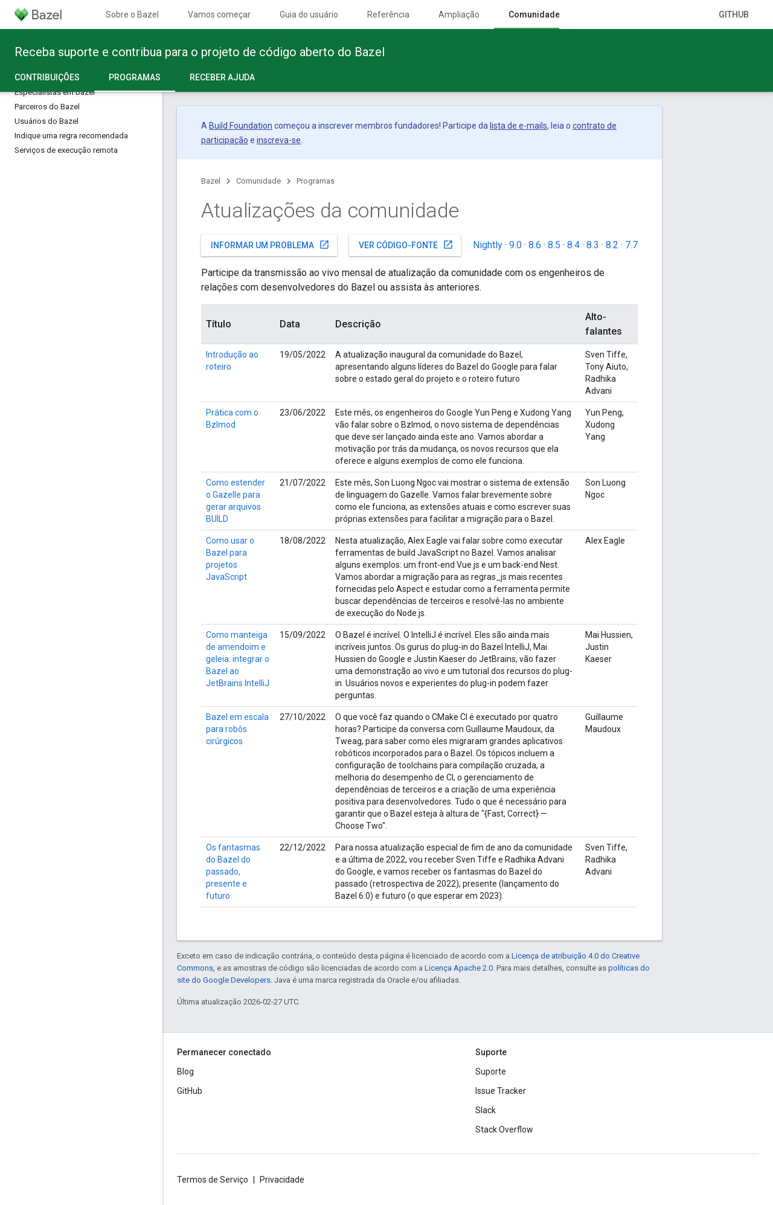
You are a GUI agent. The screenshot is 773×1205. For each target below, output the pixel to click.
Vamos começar (219, 14)
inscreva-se (279, 140)
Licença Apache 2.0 (459, 967)
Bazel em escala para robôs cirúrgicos (237, 729)
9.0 (515, 245)
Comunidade (258, 180)
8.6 (534, 245)
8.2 (612, 245)
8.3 (592, 245)
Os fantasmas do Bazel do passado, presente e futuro (233, 872)
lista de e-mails (518, 125)
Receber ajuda (222, 77)
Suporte (490, 1071)
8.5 (554, 245)
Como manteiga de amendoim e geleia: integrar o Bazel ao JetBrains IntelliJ (237, 659)
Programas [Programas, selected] (135, 77)
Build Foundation (240, 125)
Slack (485, 1110)
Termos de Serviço (212, 1179)
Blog (185, 1071)
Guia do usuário (309, 14)
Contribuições (47, 77)
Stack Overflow (504, 1129)
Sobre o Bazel (132, 14)
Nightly (487, 245)
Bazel (210, 180)
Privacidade (282, 1179)
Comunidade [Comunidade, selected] (534, 14)
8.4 (573, 245)
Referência (388, 14)
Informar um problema (270, 244)
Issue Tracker (500, 1091)
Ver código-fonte (406, 244)
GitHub (734, 14)
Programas (316, 180)
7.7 (631, 245)
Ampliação (459, 14)
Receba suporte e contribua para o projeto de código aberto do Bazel (199, 52)
